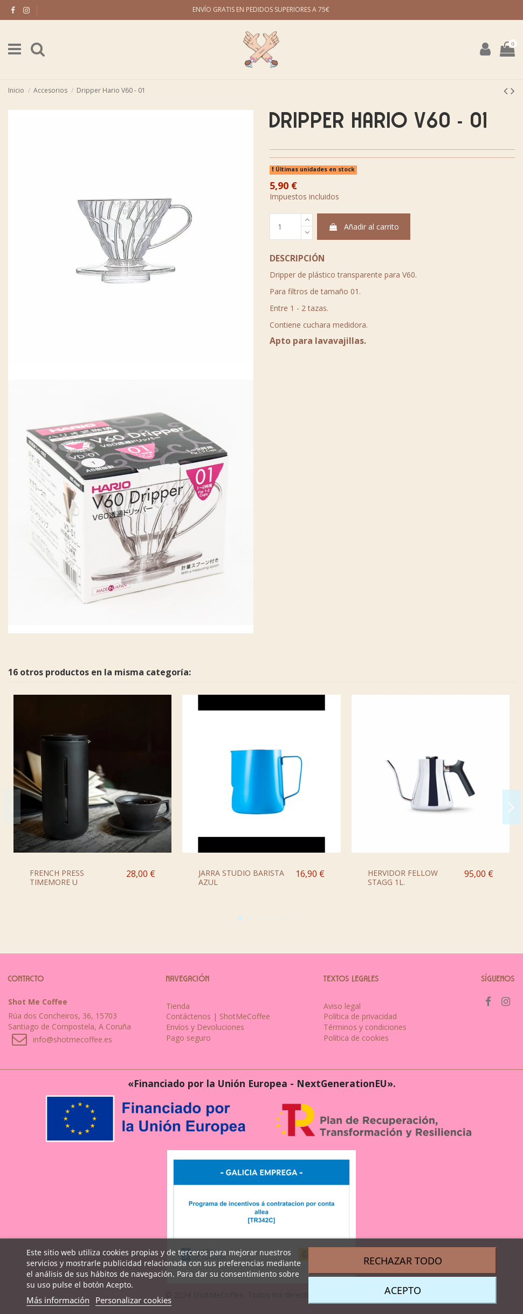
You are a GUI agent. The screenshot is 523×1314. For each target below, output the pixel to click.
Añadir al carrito (363, 227)
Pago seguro (188, 1038)
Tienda (178, 1006)
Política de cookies (356, 1038)
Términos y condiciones (365, 1027)
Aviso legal (342, 1006)
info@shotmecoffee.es (72, 1039)
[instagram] (26, 10)
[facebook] (13, 10)
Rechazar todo (402, 1260)
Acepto (402, 1290)
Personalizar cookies (133, 1300)
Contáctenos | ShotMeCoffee (218, 1016)
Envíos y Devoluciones (205, 1027)
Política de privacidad (360, 1016)
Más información (58, 1300)
